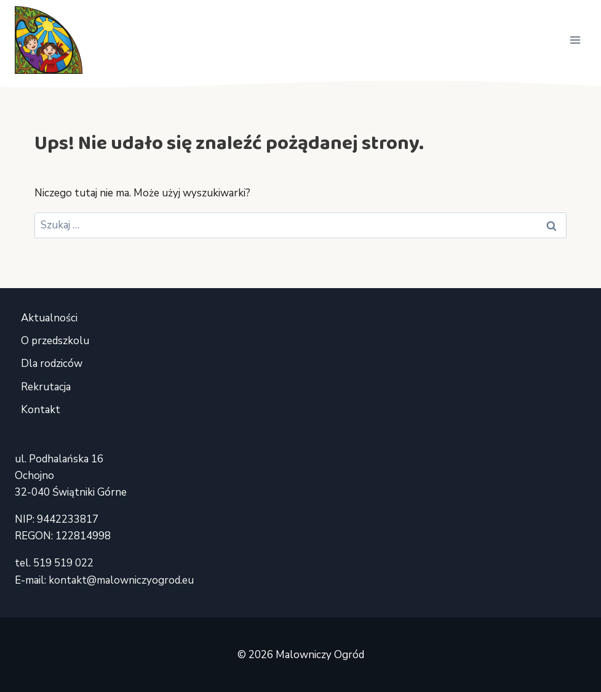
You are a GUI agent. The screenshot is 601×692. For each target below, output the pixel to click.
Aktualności (49, 318)
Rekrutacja (46, 387)
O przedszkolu (55, 341)
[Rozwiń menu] (574, 39)
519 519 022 (63, 563)
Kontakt (40, 410)
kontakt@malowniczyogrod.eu (121, 580)
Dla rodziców (51, 363)
